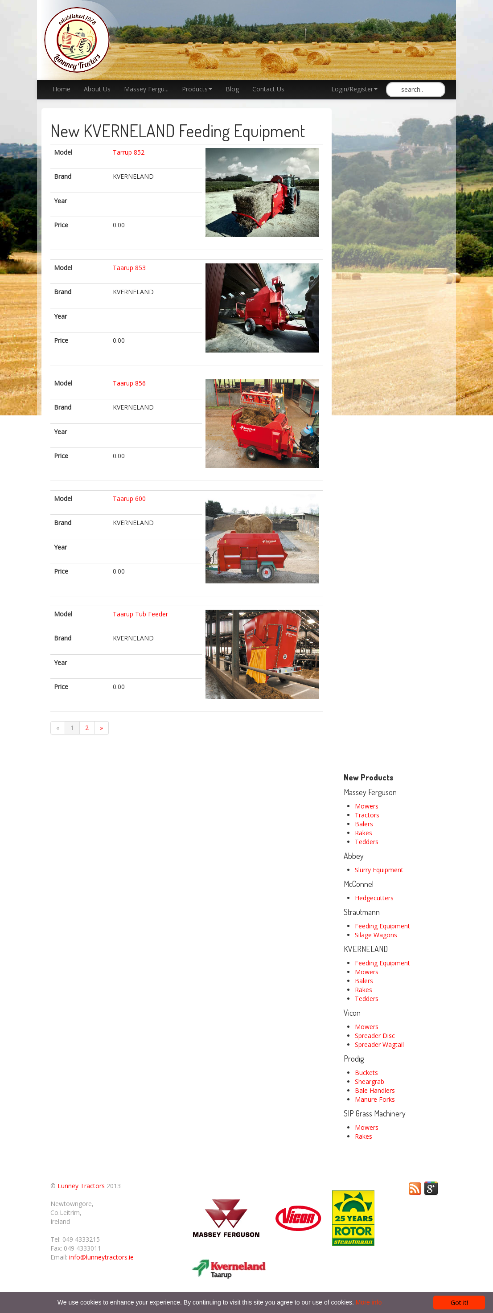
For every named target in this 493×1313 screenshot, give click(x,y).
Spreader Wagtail (379, 1044)
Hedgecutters (374, 898)
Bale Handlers (375, 1090)
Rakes (363, 833)
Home (61, 89)
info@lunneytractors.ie (101, 1257)
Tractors (367, 815)
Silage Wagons (376, 935)
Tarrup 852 (128, 152)
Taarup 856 (129, 383)
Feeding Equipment (382, 926)
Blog (232, 89)
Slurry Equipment (379, 870)
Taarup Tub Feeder (140, 614)
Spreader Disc (375, 1035)
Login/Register (354, 89)
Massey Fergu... (146, 89)
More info (369, 1302)
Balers (364, 824)
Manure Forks (375, 1099)
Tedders (366, 841)
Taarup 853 (129, 267)
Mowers (366, 806)
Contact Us (268, 89)
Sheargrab (369, 1081)
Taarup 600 (129, 498)
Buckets (366, 1072)
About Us (97, 89)
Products (197, 89)
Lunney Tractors (81, 1186)
